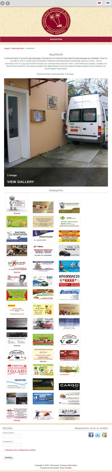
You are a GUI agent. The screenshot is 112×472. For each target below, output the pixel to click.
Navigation (56, 39)
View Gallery (20, 182)
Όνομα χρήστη (9, 433)
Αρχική (7, 48)
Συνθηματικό (8, 441)
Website (17, 213)
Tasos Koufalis (65, 468)
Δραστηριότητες (18, 48)
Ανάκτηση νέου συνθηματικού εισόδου (20, 450)
